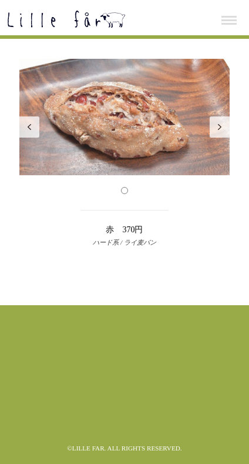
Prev (29, 127)
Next (220, 127)
